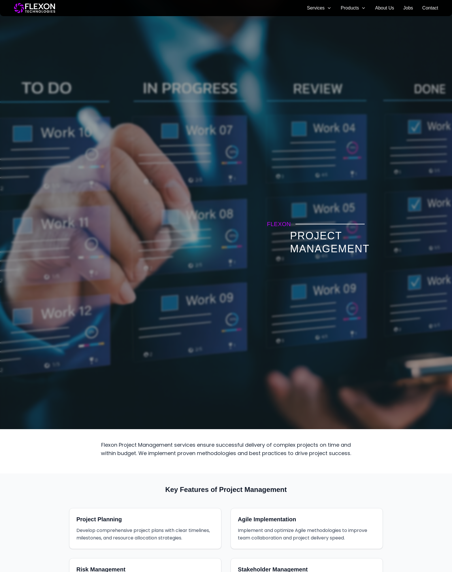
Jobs (408, 7)
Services (319, 7)
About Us (384, 7)
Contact (430, 7)
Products (353, 7)
